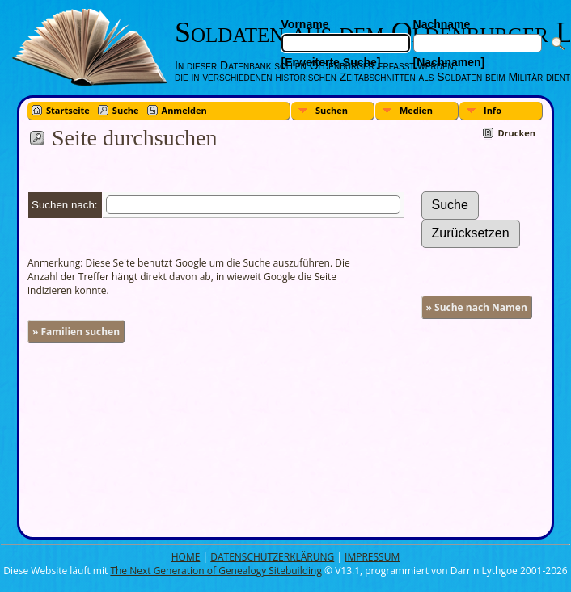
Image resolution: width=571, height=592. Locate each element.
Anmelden (184, 110)
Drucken (516, 133)
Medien (416, 110)
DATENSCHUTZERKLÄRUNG (272, 557)
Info (492, 110)
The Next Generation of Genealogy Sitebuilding (216, 570)
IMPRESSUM (372, 557)
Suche (125, 110)
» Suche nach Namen (476, 307)
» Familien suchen (76, 331)
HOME (186, 557)
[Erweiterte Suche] (331, 62)
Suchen (331, 110)
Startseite (68, 110)
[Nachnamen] (449, 62)
